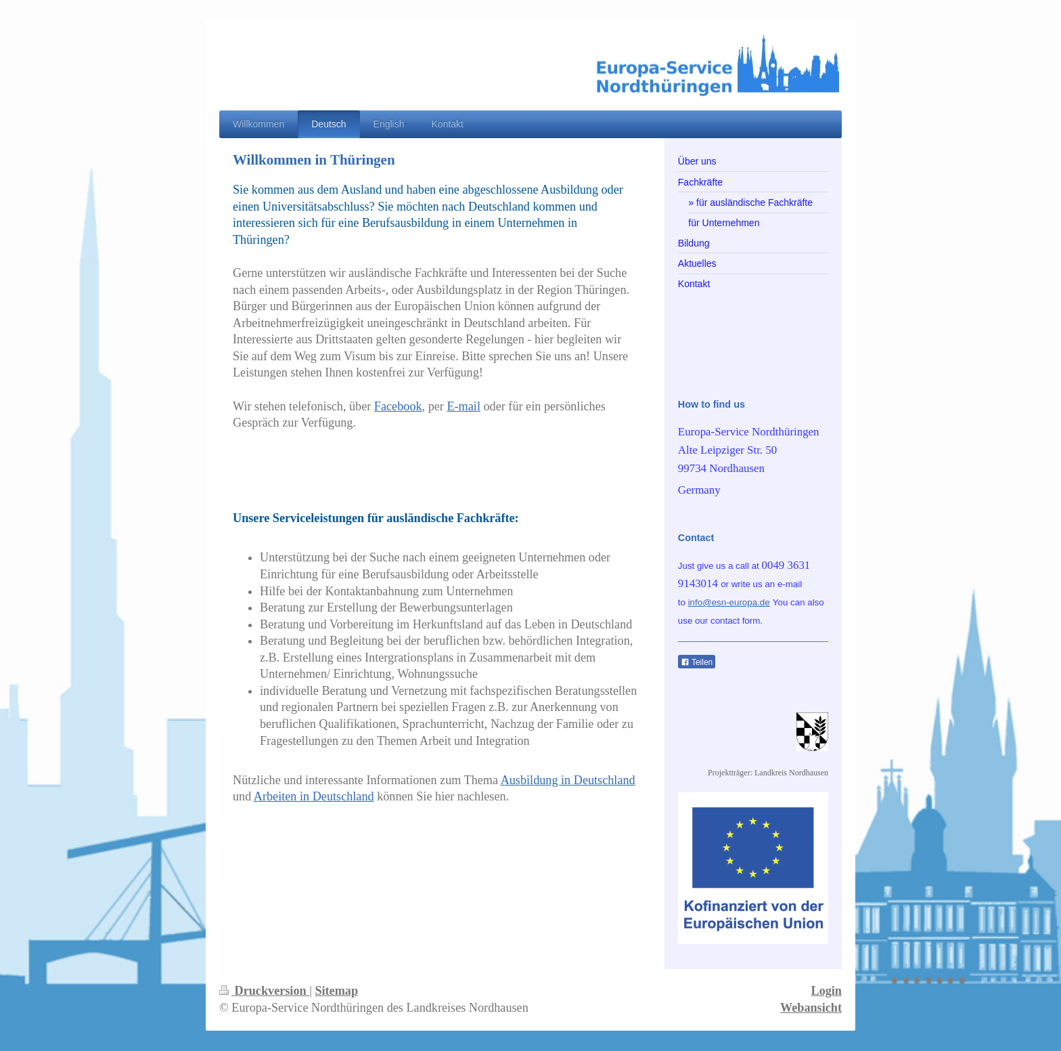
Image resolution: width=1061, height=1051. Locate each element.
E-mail (463, 406)
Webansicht (811, 1007)
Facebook (398, 406)
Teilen (697, 662)
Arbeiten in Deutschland (314, 796)
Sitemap (336, 991)
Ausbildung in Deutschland (568, 780)
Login (826, 991)
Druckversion (264, 991)
